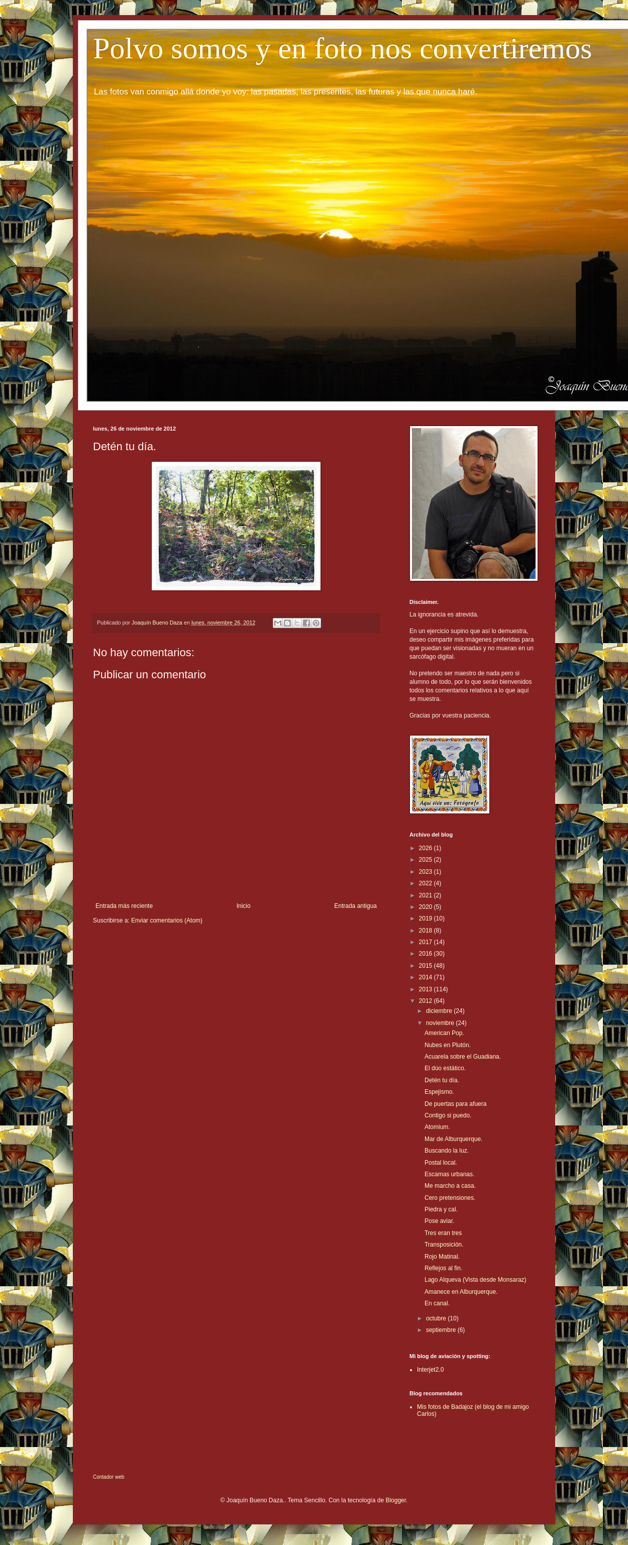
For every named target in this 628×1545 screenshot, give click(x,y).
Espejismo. (439, 1091)
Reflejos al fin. (443, 1268)
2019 (426, 918)
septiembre (442, 1329)
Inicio (244, 905)
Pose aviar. (439, 1220)
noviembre (441, 1022)
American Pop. (444, 1033)
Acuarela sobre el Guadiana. (463, 1056)
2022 (426, 883)
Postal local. (441, 1162)
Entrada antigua (355, 905)
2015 (426, 965)
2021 (426, 895)
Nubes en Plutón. (448, 1045)
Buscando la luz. (447, 1150)
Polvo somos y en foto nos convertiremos (342, 48)
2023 (426, 871)
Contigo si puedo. (448, 1115)
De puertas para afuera (455, 1103)
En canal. (437, 1303)
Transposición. (444, 1244)
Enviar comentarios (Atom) (166, 920)
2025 (426, 859)
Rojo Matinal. (442, 1256)
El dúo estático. (445, 1068)
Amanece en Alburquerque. (461, 1291)
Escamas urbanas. (449, 1174)
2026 (426, 848)
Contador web (108, 1477)
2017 (426, 942)
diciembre (440, 1010)
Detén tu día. (442, 1080)
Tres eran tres (443, 1233)
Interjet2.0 (430, 1369)
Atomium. (437, 1126)
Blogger (395, 1500)
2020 (426, 906)
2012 (426, 1000)
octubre (437, 1318)
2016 (426, 953)
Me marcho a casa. (450, 1185)
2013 (426, 989)
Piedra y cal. (441, 1209)
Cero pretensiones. (450, 1197)
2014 (426, 977)
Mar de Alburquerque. (453, 1139)
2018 (426, 930)
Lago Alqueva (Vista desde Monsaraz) (476, 1279)
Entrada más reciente (124, 905)
